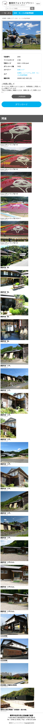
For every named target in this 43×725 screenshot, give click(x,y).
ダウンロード (21, 104)
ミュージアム (26, 73)
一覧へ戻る (7, 13)
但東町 (19, 73)
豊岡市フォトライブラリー (16, 723)
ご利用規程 (21, 96)
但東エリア (21, 69)
